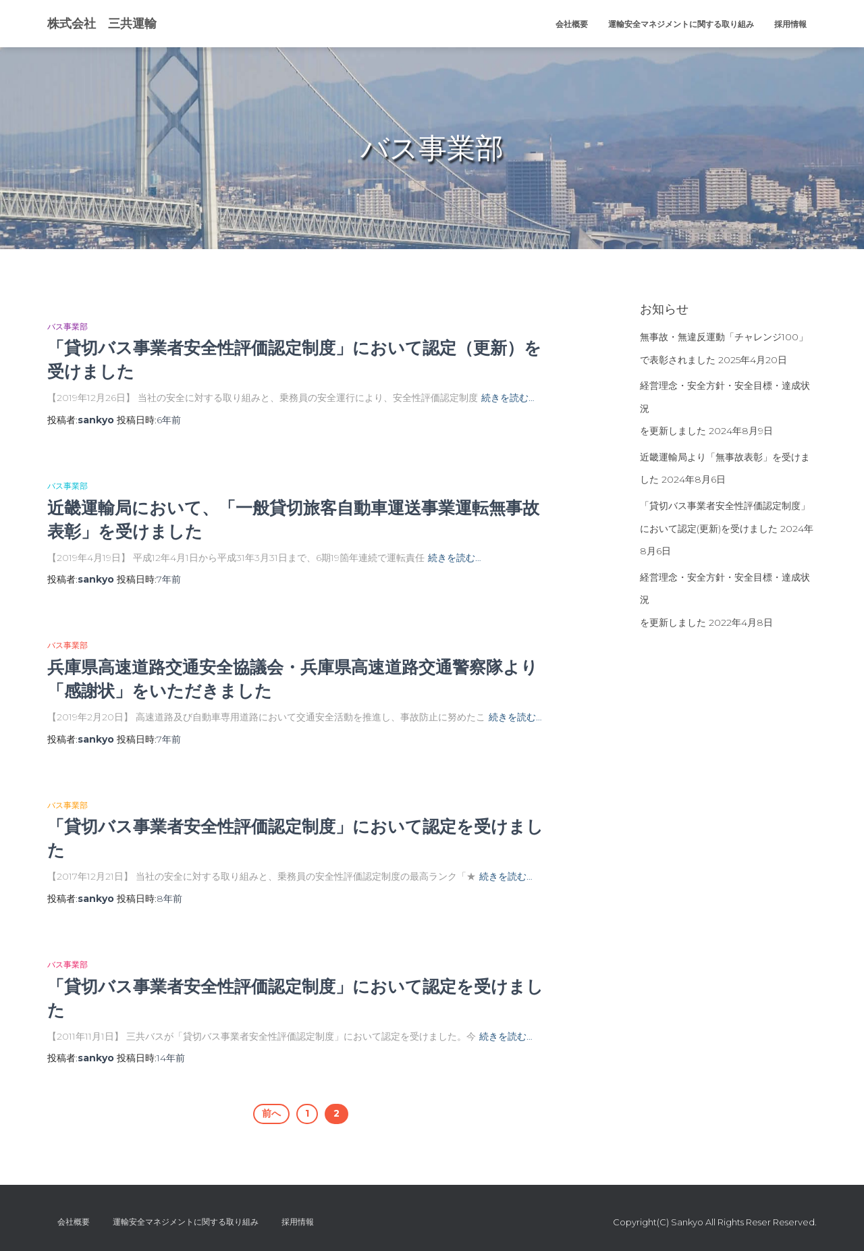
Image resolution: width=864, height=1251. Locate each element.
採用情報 (790, 24)
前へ (271, 1113)
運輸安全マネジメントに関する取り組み (681, 24)
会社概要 (572, 24)
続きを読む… (508, 398)
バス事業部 (67, 326)
